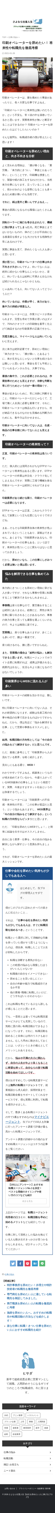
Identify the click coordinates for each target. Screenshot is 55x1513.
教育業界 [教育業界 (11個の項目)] (27, 1428)
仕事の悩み (9, 1274)
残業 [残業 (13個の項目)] (46, 1428)
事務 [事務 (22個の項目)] (31, 1422)
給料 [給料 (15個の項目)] (6, 1434)
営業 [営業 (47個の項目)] (6, 1428)
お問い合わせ (10, 1489)
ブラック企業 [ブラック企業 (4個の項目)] (10, 1422)
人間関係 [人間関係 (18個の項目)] (41, 1422)
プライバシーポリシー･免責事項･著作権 (34, 1489)
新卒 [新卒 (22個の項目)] (37, 1428)
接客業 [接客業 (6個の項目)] (15, 1428)
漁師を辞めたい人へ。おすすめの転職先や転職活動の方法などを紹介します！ (29, 1316)
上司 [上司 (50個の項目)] (22, 1422)
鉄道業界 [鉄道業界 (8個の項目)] (16, 1434)
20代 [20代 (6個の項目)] (6, 1415)
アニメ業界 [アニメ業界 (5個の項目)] (18, 1415)
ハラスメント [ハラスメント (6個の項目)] (33, 1415)
